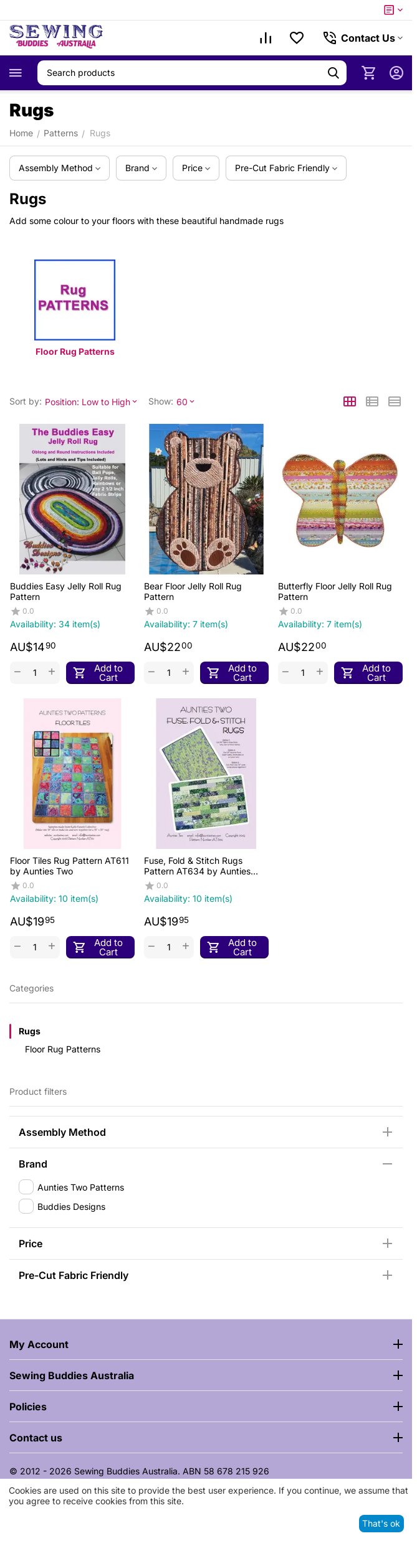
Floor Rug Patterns (62, 1049)
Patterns (61, 133)
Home (21, 133)
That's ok (381, 1523)
